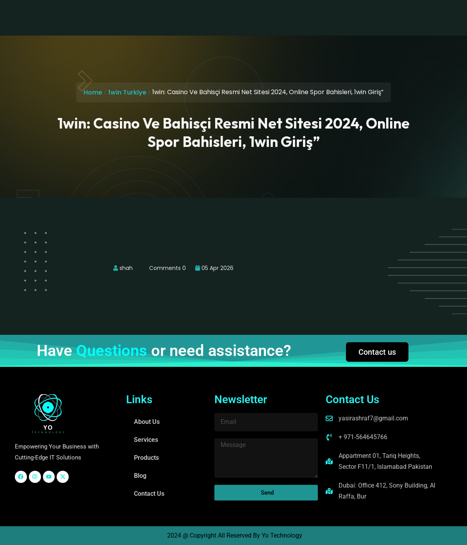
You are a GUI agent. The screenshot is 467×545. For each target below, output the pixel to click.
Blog (255, 11)
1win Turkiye (127, 92)
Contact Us (292, 11)
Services (180, 11)
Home (93, 92)
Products (220, 11)
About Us (140, 11)
